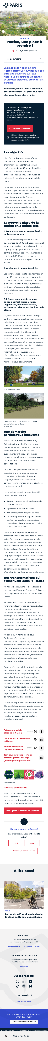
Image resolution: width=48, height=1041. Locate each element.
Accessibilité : (32, 1030)
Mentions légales (7, 1030)
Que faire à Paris (21, 1036)
